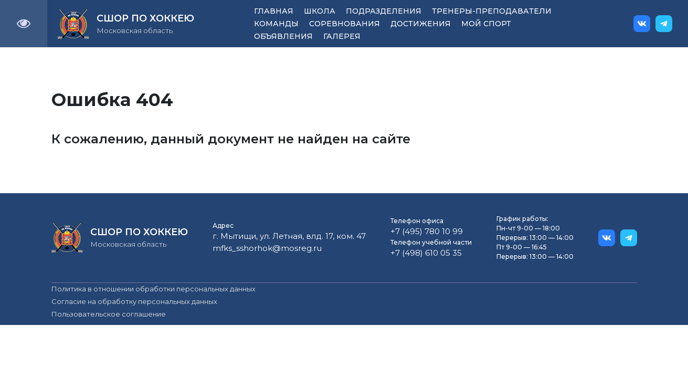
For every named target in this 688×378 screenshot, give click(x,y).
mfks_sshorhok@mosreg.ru (267, 248)
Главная (273, 11)
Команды (276, 23)
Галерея (342, 36)
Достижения (420, 23)
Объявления (283, 36)
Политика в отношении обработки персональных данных (153, 289)
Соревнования (344, 23)
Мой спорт (486, 23)
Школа (319, 11)
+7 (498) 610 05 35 (426, 253)
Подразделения (383, 11)
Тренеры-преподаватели (492, 11)
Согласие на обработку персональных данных (134, 301)
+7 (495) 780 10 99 (426, 231)
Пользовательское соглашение (108, 314)
